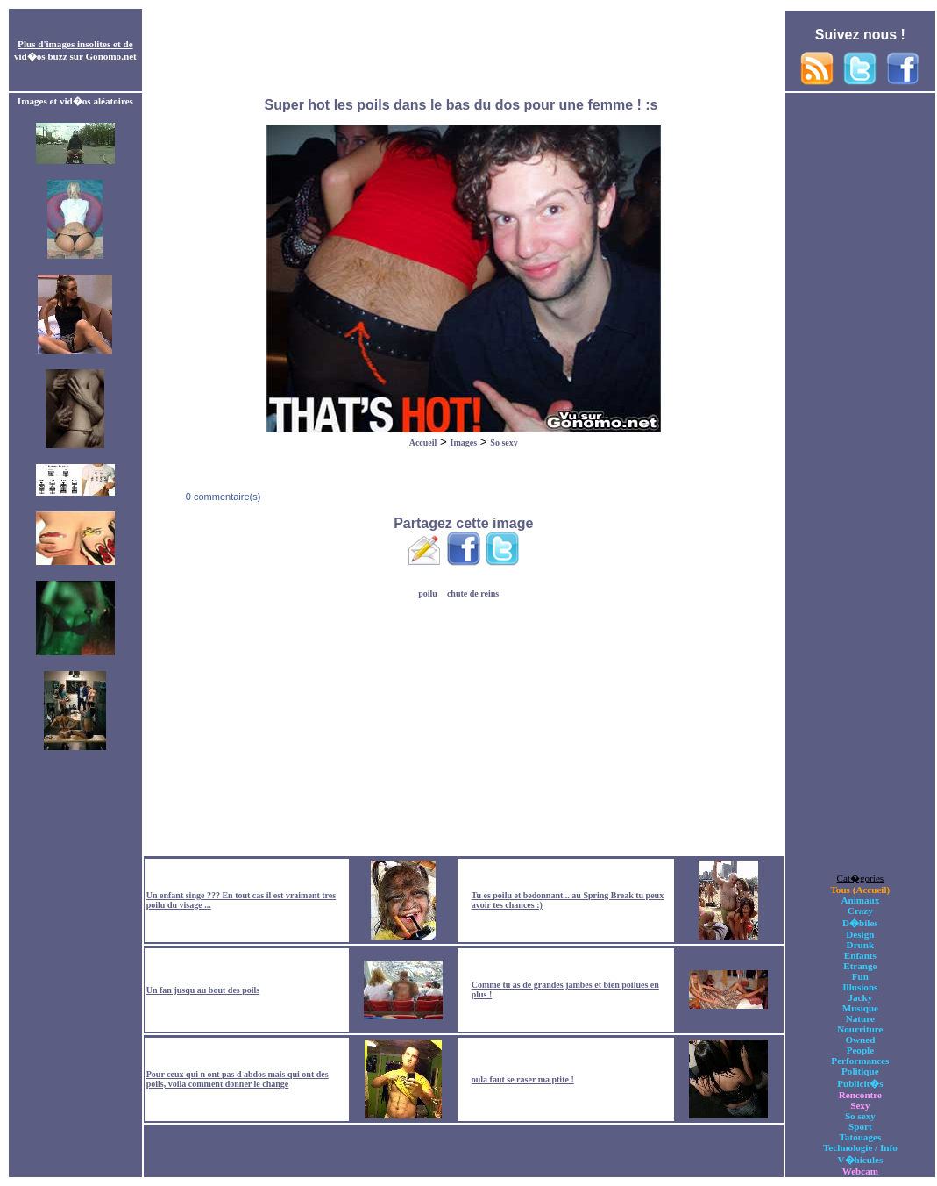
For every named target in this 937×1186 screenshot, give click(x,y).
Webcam (860, 1171)
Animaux (860, 900)
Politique (860, 1071)
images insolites (78, 44)
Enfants (860, 955)
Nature (860, 1018)
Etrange (860, 966)
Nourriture (860, 1029)
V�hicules (860, 1159)
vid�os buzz (40, 56)
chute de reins (473, 593)
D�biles (860, 923)
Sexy (860, 1105)
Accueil (423, 442)
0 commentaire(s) (222, 496)
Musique (860, 1008)
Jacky (860, 997)
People (860, 1050)
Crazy (860, 910)
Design (860, 934)
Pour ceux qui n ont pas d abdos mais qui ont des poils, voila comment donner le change (237, 1079)
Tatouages (860, 1137)
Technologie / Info (860, 1147)
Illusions (859, 987)
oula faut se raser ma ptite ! (523, 1079)
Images (464, 442)
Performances (860, 1060)
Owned (860, 1039)
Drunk (861, 945)
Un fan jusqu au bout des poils (203, 990)
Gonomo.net (110, 56)
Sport (860, 1126)
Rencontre (860, 1095)
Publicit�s (860, 1083)
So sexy (503, 442)
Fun (860, 976)
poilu (427, 593)
